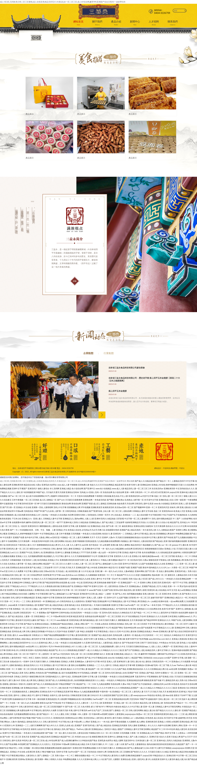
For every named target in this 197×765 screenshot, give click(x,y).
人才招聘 (154, 23)
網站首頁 (78, 23)
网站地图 (130, 481)
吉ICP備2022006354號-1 (86, 472)
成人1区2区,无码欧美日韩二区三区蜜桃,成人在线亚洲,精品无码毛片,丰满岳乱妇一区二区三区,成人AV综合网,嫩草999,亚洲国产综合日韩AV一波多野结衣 (63, 2)
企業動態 (88, 353)
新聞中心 (135, 23)
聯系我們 (173, 23)
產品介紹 (116, 23)
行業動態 (109, 353)
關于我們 (97, 23)
